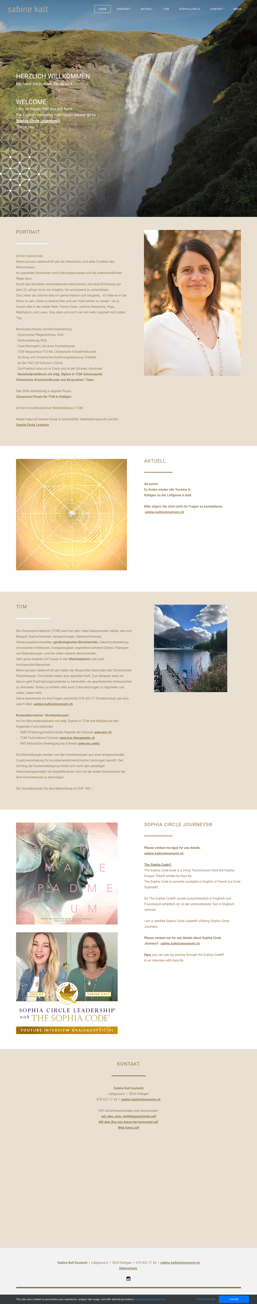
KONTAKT (216, 8)
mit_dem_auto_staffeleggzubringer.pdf (128, 1116)
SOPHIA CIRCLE (189, 8)
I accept (233, 1299)
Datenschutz (128, 1268)
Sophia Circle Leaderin (32, 425)
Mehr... (239, 8)
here (175, 848)
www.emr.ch (103, 732)
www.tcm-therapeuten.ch (77, 738)
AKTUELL (147, 8)
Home (103, 8)
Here (147, 955)
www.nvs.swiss (89, 743)
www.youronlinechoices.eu (150, 1299)
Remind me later (206, 1299)
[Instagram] (128, 1278)
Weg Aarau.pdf (128, 1128)
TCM (166, 8)
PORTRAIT (124, 8)
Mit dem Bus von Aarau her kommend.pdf (128, 1122)
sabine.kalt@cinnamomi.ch (164, 512)
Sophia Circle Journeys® (38, 120)
